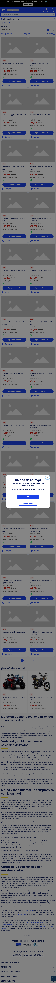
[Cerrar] (47, 477)
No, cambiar (28, 503)
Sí (28, 497)
